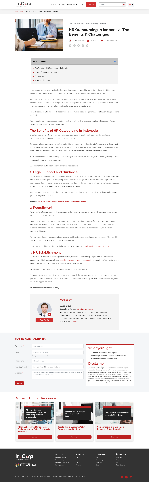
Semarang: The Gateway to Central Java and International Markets (62, 201)
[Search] (110, 4)
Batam (98, 465)
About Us (79, 460)
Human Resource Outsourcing (89, 24)
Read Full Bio (44, 320)
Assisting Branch (21, 367)
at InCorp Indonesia (85, 309)
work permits (89, 246)
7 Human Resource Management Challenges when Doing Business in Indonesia (34, 429)
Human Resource (74, 24)
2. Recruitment (39, 76)
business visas (103, 246)
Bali (97, 457)
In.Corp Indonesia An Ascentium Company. (28, 476)
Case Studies (120, 465)
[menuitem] (131, 4)
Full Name (18, 346)
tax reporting (78, 260)
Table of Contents (40, 61)
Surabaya (99, 462)
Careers (78, 465)
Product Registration (62, 460)
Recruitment (102, 24)
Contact (91, 4)
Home (16, 11)
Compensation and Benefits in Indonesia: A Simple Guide (110, 428)
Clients (78, 457)
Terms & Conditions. (67, 476)
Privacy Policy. (57, 476)
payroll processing (66, 260)
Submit (19, 383)
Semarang (99, 460)
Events (78, 462)
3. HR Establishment (41, 80)
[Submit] (124, 4)
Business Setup (60, 457)
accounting (88, 260)
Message (18, 373)
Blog (21, 11)
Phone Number (20, 361)
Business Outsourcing (62, 462)
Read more (77, 321)
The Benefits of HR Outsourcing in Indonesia (50, 68)
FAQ (117, 462)
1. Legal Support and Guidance (45, 72)
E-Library (119, 457)
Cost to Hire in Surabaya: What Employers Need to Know (71, 428)
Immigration (59, 465)
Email (17, 352)
